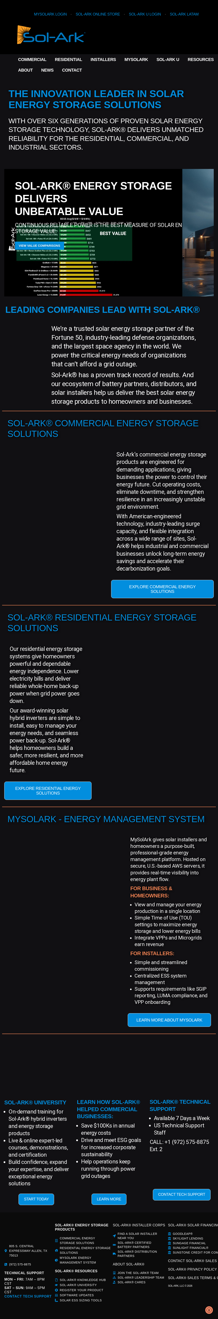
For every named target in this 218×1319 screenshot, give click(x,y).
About (25, 70)
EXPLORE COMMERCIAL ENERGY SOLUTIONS (162, 589)
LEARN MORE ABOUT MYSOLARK (169, 1020)
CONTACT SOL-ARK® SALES (192, 1261)
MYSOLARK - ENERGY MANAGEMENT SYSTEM (106, 819)
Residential (68, 59)
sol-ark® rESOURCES (76, 1271)
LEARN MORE (109, 1199)
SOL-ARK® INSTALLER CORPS (139, 1225)
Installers (103, 59)
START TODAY (36, 1199)
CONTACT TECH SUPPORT (181, 1194)
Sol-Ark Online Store (98, 14)
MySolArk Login (50, 14)
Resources (201, 59)
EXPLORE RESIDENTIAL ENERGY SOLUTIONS (47, 790)
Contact (72, 70)
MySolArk (136, 59)
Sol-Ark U (167, 59)
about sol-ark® (128, 1264)
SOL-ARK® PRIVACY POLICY (192, 1269)
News (47, 70)
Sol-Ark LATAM (184, 14)
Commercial (32, 59)
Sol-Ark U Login (145, 14)
